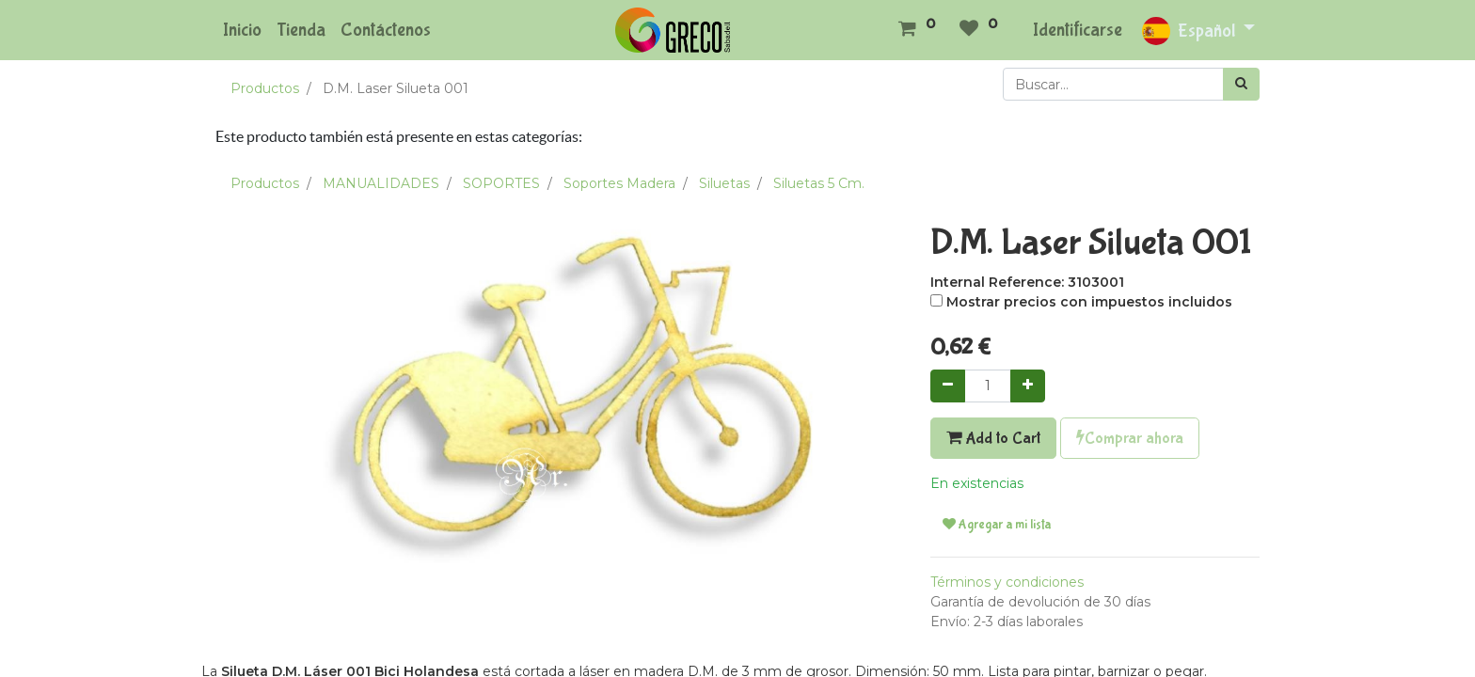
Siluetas (724, 183)
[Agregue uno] (1027, 386)
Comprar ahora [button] (1129, 438)
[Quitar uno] (947, 386)
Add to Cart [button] (993, 438)
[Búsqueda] (1241, 84)
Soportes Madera (619, 183)
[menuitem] (242, 30)
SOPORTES (501, 183)
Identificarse (1077, 29)
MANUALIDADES (381, 183)
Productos (264, 88)
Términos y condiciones (1007, 582)
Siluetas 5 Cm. (818, 183)
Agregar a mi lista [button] (997, 524)
